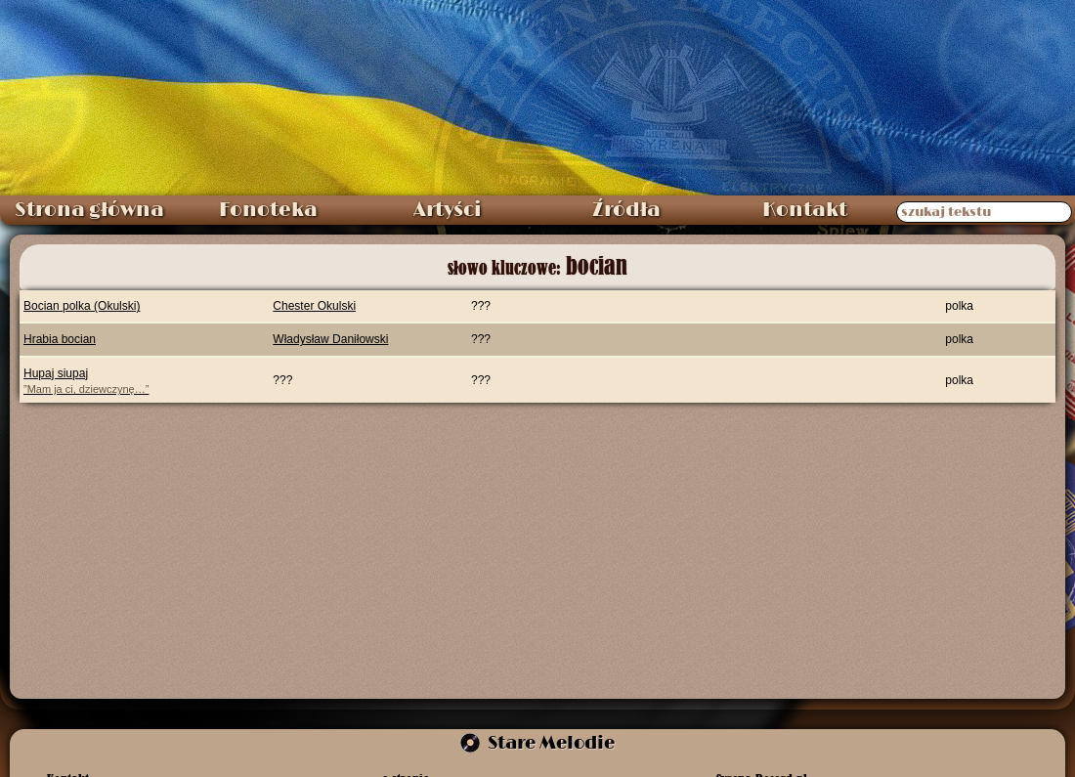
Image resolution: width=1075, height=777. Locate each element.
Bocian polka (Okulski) (81, 306)
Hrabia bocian (59, 339)
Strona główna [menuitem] (89, 210)
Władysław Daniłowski (330, 339)
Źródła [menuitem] (626, 210)
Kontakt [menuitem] (804, 210)
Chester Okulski (314, 306)
